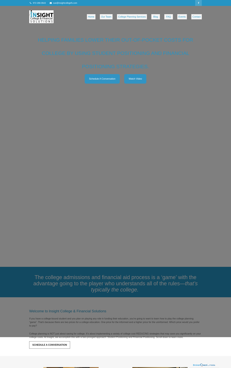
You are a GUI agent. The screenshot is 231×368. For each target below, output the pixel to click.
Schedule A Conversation (102, 79)
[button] (91, 16)
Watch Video (135, 79)
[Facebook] (198, 3)
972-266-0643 (37, 3)
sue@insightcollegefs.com (63, 3)
